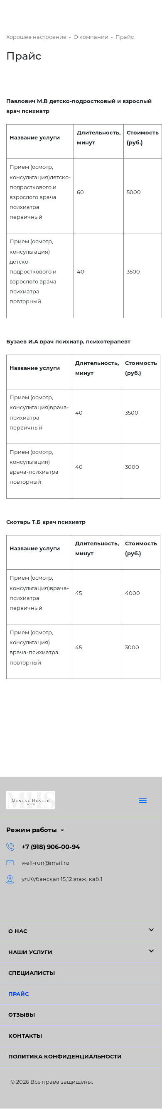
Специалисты (31, 972)
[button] (81, 931)
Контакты (25, 1035)
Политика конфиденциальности (65, 1056)
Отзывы (21, 1014)
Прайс (18, 994)
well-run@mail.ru (45, 862)
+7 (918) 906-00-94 (51, 847)
